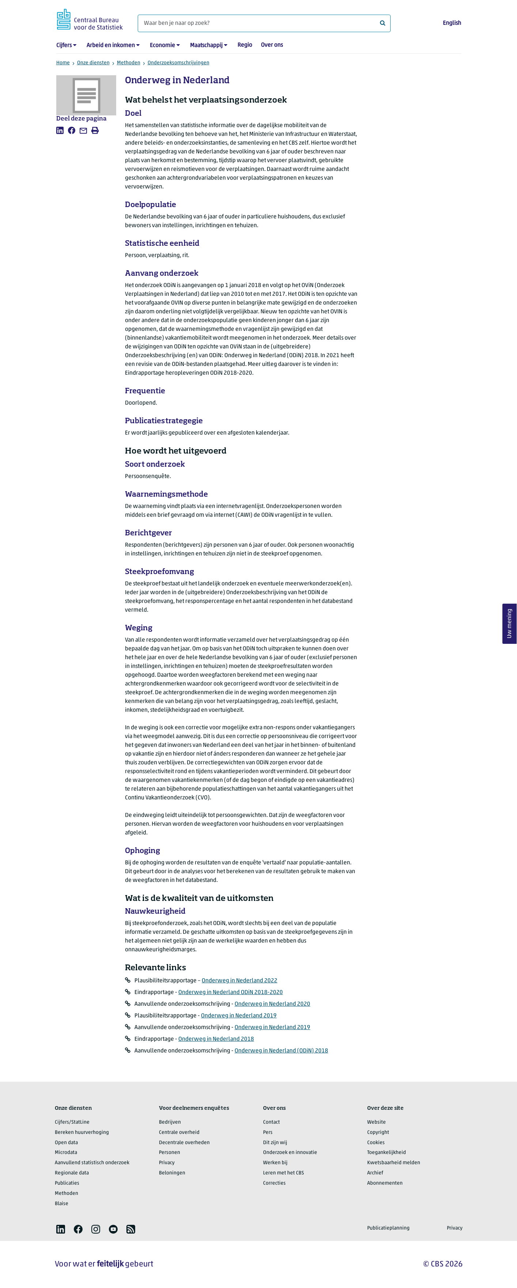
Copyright (378, 1132)
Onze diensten (93, 63)
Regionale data (72, 1173)
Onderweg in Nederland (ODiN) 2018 (281, 1051)
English (452, 23)
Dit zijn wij (275, 1142)
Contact (271, 1122)
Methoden (128, 63)
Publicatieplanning (388, 1228)
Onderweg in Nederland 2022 (239, 981)
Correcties (274, 1183)
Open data (66, 1142)
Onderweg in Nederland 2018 (216, 1039)
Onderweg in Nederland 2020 (272, 1004)
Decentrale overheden (184, 1142)
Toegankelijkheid (386, 1152)
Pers (268, 1132)
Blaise (61, 1203)
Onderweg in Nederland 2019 (239, 1016)
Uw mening (510, 623)
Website (376, 1122)
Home (63, 63)
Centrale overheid (179, 1132)
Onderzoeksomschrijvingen (178, 63)
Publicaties (67, 1183)
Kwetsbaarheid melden (393, 1163)
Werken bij (275, 1163)
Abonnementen (385, 1183)
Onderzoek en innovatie (290, 1152)
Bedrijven (170, 1122)
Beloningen (172, 1173)
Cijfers (64, 46)
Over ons (272, 45)
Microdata (66, 1152)
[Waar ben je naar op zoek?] (264, 23)
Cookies (376, 1142)
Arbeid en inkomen (111, 46)
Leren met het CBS (283, 1173)
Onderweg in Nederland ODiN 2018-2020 (230, 992)
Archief (375, 1173)
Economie (162, 46)
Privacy (167, 1163)
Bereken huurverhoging (82, 1132)
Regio (244, 45)
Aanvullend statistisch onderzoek (92, 1163)
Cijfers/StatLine (72, 1122)
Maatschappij (206, 46)
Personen (169, 1152)
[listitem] (60, 130)
